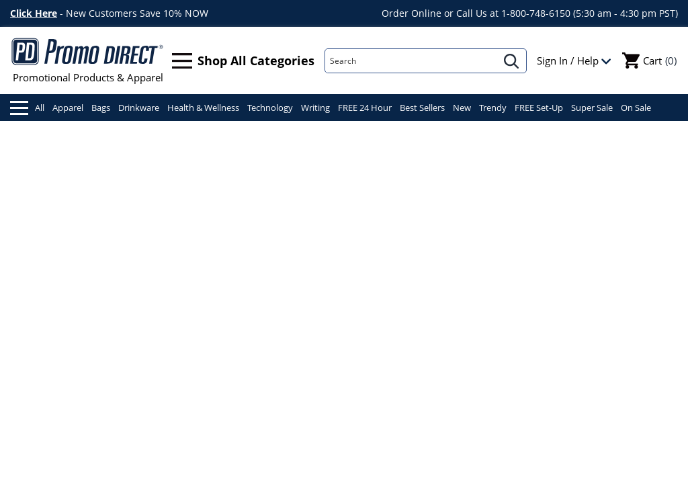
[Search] (411, 61)
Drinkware (138, 108)
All (27, 108)
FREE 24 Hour (365, 108)
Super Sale (592, 108)
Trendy (493, 108)
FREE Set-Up (539, 108)
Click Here (33, 13)
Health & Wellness (203, 108)
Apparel (67, 108)
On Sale (636, 108)
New (462, 108)
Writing (315, 108)
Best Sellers (422, 108)
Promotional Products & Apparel (87, 60)
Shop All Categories (243, 61)
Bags (100, 108)
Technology (270, 108)
